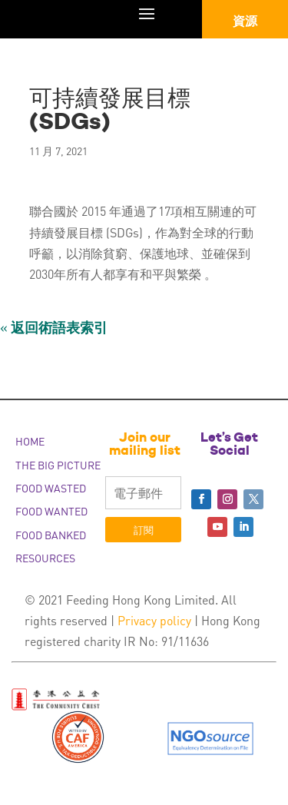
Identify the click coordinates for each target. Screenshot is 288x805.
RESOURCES (45, 558)
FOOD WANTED (51, 511)
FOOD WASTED (50, 488)
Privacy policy (154, 620)
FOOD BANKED (50, 535)
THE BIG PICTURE (58, 465)
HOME (30, 441)
